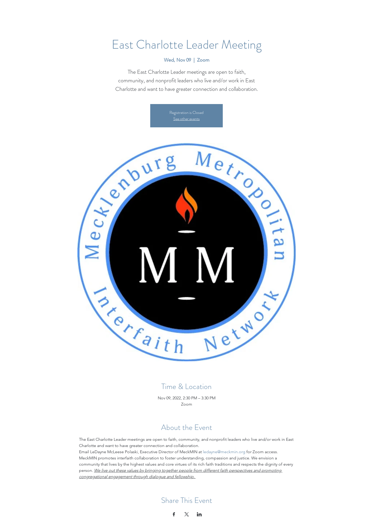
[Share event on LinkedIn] (199, 514)
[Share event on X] (186, 514)
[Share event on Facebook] (173, 514)
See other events (186, 119)
